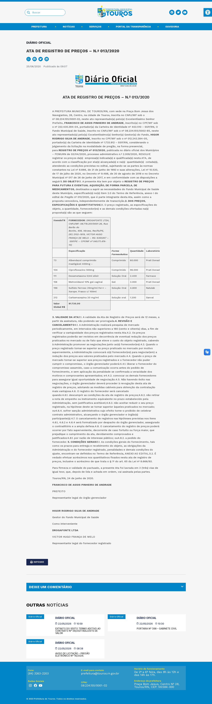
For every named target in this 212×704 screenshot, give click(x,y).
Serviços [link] (95, 26)
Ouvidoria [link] (173, 26)
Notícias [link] (69, 26)
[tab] (106, 587)
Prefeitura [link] (39, 26)
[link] (208, 12)
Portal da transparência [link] (133, 26)
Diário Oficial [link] (65, 618)
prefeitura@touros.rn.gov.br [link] (100, 673)
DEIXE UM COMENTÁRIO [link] (50, 587)
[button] (28, 59)
